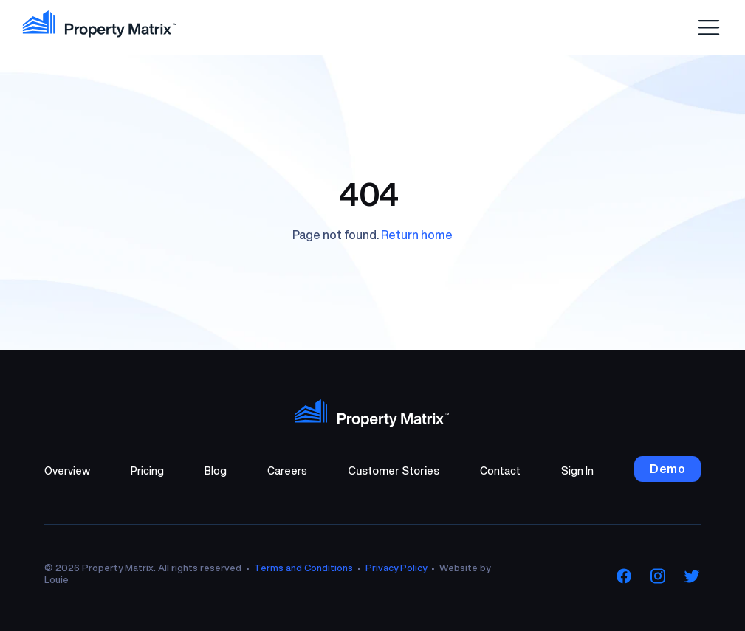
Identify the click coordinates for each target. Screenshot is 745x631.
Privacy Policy (396, 568)
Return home (417, 235)
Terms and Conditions (303, 568)
